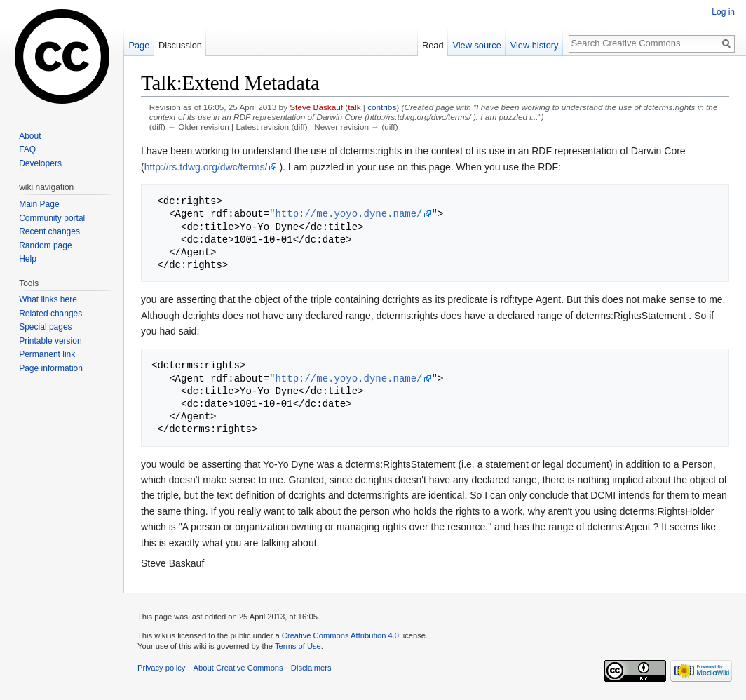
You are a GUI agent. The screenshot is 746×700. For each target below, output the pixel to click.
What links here (48, 299)
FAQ (27, 149)
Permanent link (47, 354)
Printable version (50, 341)
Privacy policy (161, 668)
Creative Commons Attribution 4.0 (340, 635)
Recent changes (49, 231)
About (30, 136)
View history (534, 45)
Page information (51, 368)
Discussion (180, 45)
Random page (45, 245)
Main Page (39, 204)
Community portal (52, 218)
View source (476, 45)
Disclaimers (311, 668)
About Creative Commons (238, 668)
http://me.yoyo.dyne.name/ (348, 213)
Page (138, 45)
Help (27, 259)
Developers (40, 163)
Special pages (45, 327)
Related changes (50, 313)
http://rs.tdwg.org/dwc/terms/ (206, 167)
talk (354, 107)
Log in (723, 12)
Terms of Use (298, 646)
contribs (381, 107)
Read (433, 45)
